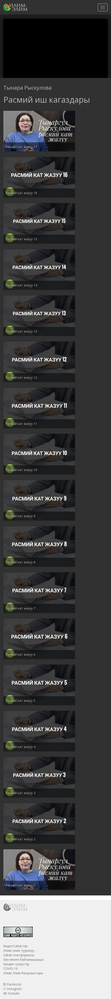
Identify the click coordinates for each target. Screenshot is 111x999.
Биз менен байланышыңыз (23, 959)
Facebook (12, 984)
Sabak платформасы (18, 955)
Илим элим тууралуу (18, 950)
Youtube (11, 993)
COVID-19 (10, 968)
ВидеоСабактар (15, 946)
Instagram (12, 989)
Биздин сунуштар (16, 964)
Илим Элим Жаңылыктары (23, 973)
